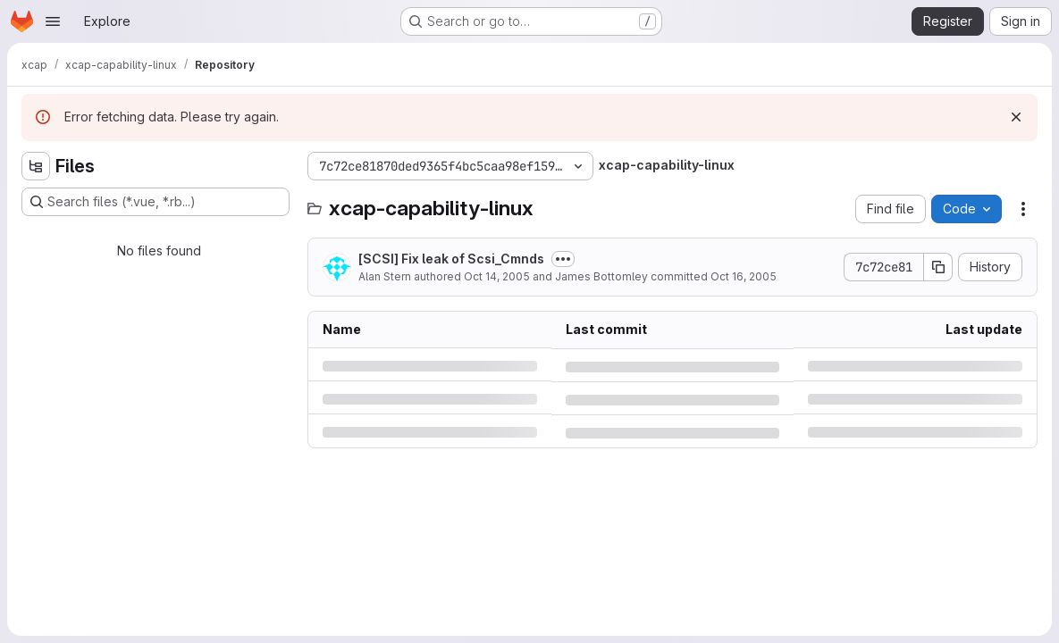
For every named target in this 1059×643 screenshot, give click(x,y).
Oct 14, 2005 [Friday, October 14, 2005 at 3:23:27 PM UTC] (497, 276)
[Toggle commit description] (563, 259)
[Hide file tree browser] (35, 166)
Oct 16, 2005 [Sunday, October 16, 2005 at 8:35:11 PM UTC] (743, 276)
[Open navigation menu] (52, 21)
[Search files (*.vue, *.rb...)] (155, 202)
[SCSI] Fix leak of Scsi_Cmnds (451, 258)
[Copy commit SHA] (938, 267)
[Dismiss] (1016, 117)
